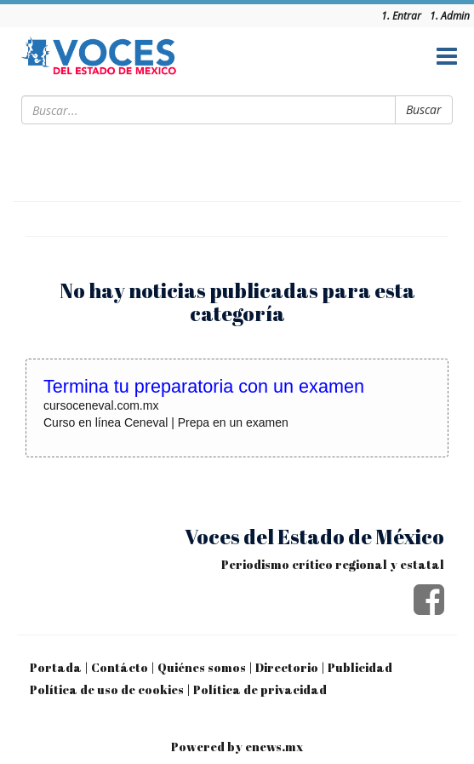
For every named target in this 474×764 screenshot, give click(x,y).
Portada (56, 667)
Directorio (286, 667)
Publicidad (360, 667)
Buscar (424, 109)
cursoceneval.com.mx (100, 405)
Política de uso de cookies (107, 689)
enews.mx (274, 746)
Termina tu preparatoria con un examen (203, 386)
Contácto (119, 667)
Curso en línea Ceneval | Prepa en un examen (165, 422)
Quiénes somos (201, 667)
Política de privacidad (260, 689)
